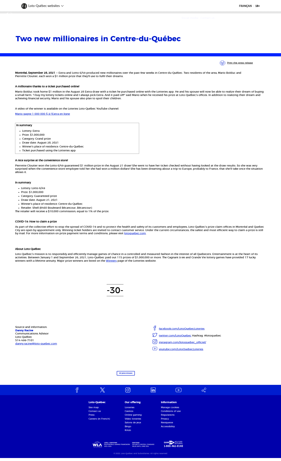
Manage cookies (170, 410)
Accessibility (168, 429)
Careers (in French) (99, 421)
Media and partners (183, 18)
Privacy (165, 421)
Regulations (168, 418)
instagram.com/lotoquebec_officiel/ (182, 342)
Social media (241, 18)
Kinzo (128, 433)
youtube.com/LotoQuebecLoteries (181, 349)
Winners (111, 261)
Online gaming (133, 418)
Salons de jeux (133, 425)
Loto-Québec (97, 405)
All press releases (115, 375)
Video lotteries (133, 421)
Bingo (128, 429)
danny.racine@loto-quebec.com (36, 343)
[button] (42, 4)
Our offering (100, 18)
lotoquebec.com (135, 233)
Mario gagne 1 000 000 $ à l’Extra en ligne (42, 114)
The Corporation (69, 18)
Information (169, 405)
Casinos (129, 414)
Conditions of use (171, 414)
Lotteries (129, 410)
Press (92, 418)
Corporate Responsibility (139, 18)
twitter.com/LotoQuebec (175, 335)
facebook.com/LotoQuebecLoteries (182, 329)
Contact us (259, 18)
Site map (94, 410)
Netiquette (167, 425)
